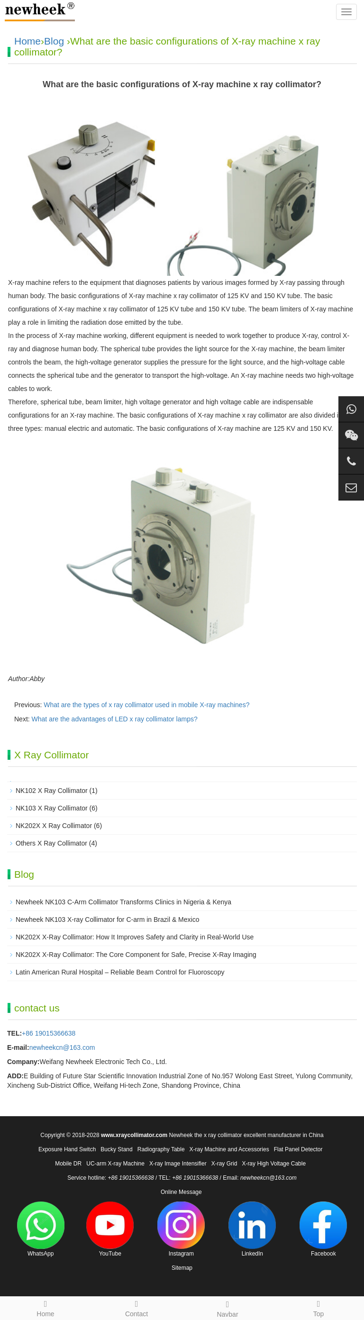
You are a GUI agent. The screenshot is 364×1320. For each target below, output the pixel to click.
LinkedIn (252, 1229)
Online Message (181, 1192)
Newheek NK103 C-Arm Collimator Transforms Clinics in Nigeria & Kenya (123, 902)
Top (318, 1307)
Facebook (323, 1229)
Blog (54, 41)
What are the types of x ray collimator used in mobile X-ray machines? (146, 705)
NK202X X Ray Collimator (54, 825)
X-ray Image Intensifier (178, 1163)
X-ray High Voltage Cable (274, 1163)
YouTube (110, 1229)
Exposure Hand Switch (67, 1149)
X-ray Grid (224, 1163)
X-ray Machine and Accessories (229, 1149)
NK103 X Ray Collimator (52, 808)
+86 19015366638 (48, 1033)
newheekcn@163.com (62, 1047)
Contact (136, 1307)
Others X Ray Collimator (51, 843)
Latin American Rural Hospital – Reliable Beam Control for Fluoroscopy (120, 972)
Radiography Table (161, 1149)
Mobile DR (68, 1163)
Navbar (227, 1307)
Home (27, 41)
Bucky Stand (116, 1149)
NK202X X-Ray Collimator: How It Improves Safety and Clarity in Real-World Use (135, 937)
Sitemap (182, 1268)
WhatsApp (40, 1229)
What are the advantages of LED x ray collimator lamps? (115, 719)
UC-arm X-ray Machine (115, 1163)
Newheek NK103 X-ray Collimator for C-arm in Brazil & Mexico (107, 919)
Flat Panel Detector (298, 1149)
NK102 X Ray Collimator (52, 790)
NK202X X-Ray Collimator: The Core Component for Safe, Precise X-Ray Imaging (136, 954)
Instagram (181, 1229)
